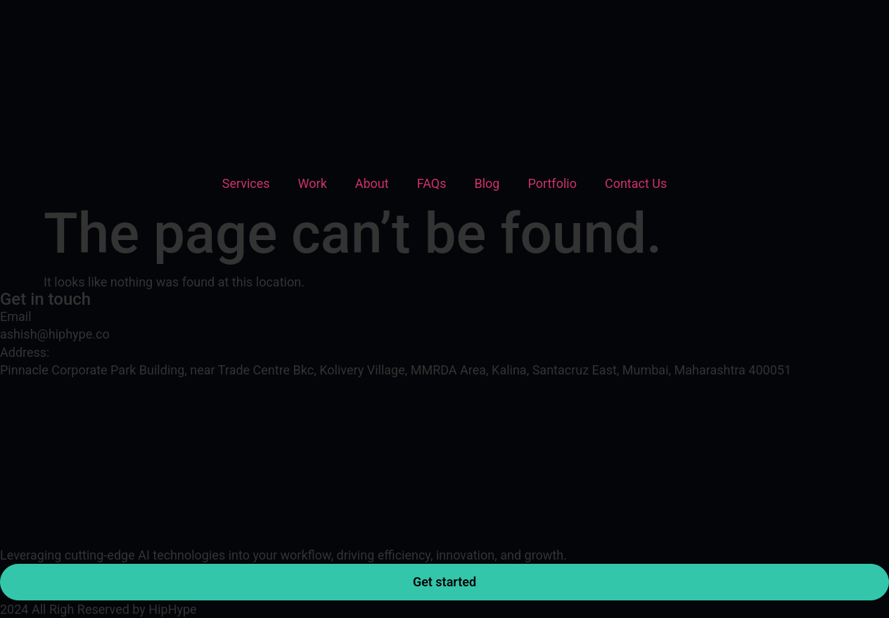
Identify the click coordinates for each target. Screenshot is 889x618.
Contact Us (636, 183)
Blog (486, 183)
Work (312, 183)
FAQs (432, 183)
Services (246, 183)
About (372, 183)
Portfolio (551, 183)
